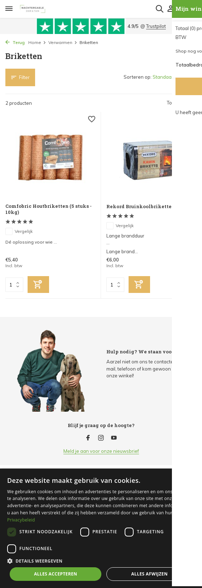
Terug (15, 42)
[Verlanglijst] (91, 120)
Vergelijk (19, 231)
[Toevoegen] (38, 284)
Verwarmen (62, 42)
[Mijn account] (170, 9)
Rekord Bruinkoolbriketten (140, 207)
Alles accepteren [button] (55, 574)
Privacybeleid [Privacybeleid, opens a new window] (21, 520)
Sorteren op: (138, 77)
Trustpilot (156, 26)
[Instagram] (101, 438)
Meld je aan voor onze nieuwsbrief (101, 451)
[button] (101, 560)
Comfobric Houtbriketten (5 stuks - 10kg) (48, 209)
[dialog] (101, 528)
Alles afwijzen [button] (149, 574)
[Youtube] (114, 438)
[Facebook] (88, 438)
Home (37, 42)
